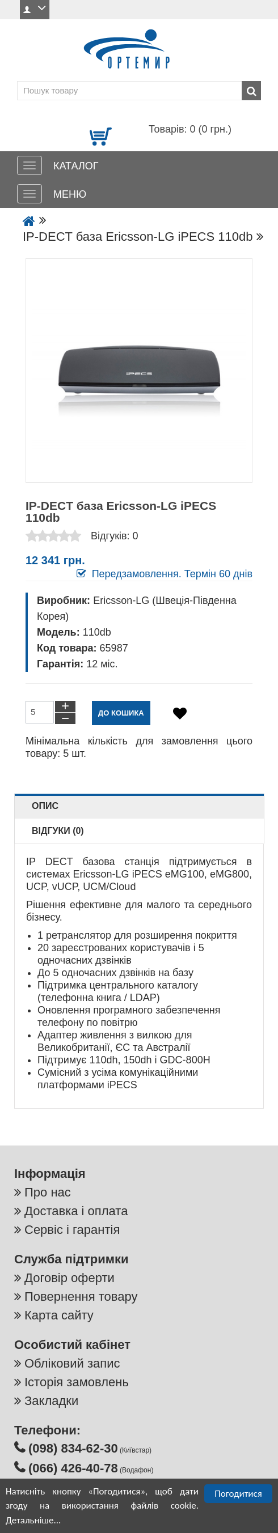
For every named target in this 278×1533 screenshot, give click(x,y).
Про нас (47, 1192)
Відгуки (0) (58, 831)
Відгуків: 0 (114, 536)
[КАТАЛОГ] (29, 165)
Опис (45, 806)
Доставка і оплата (76, 1211)
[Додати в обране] (180, 713)
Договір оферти (69, 1278)
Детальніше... (33, 1520)
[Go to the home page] (29, 222)
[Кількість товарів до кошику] (40, 712)
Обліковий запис (72, 1363)
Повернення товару (80, 1296)
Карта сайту (59, 1315)
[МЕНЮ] (29, 193)
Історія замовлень (76, 1382)
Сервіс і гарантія (72, 1230)
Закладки (51, 1401)
